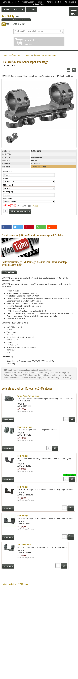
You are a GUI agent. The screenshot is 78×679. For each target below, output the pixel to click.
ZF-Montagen (24, 584)
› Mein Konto (18, 9)
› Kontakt (31, 9)
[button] (7, 227)
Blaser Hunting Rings (24, 427)
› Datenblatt (9, 272)
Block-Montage (22, 456)
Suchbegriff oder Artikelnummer (29, 31)
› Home (6, 9)
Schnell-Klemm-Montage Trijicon (28, 396)
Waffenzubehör (9, 584)
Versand (36, 205)
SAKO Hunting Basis (24, 545)
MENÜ (73, 12)
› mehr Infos (8, 420)
